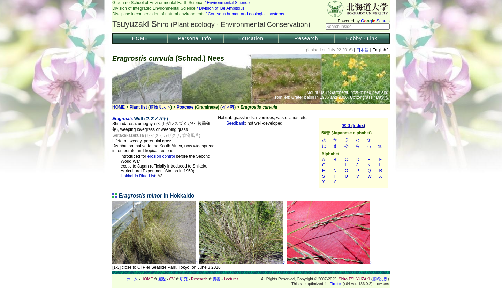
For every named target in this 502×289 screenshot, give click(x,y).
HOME (140, 38)
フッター (251, 279)
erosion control (161, 156)
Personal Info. (195, 38)
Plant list (138, 107)
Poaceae (185, 107)
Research (306, 38)
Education (250, 38)
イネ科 (228, 107)
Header (251, 16)
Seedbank (235, 123)
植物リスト (160, 107)
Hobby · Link (362, 38)
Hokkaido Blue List (138, 175)
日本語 (362, 49)
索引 (353, 153)
